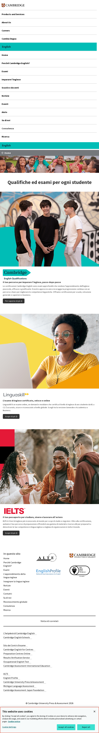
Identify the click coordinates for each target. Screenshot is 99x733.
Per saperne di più (13, 301)
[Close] (94, 711)
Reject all (86, 727)
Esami (5, 71)
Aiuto (4, 112)
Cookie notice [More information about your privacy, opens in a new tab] (14, 721)
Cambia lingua (9, 38)
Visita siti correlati (49, 621)
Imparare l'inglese (11, 79)
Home (5, 55)
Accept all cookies (66, 727)
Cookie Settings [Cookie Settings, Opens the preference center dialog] (9, 727)
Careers (6, 30)
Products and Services (13, 14)
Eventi (5, 104)
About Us (6, 22)
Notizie (5, 95)
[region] (49, 720)
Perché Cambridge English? (16, 63)
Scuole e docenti (10, 87)
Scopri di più (10, 416)
